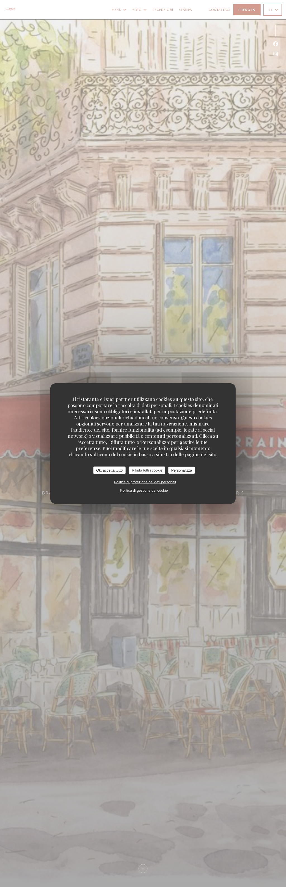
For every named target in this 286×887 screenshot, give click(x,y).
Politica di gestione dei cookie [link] (144, 490)
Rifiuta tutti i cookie (147, 470)
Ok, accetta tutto (109, 470)
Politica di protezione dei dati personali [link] (145, 482)
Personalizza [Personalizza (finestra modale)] (181, 470)
